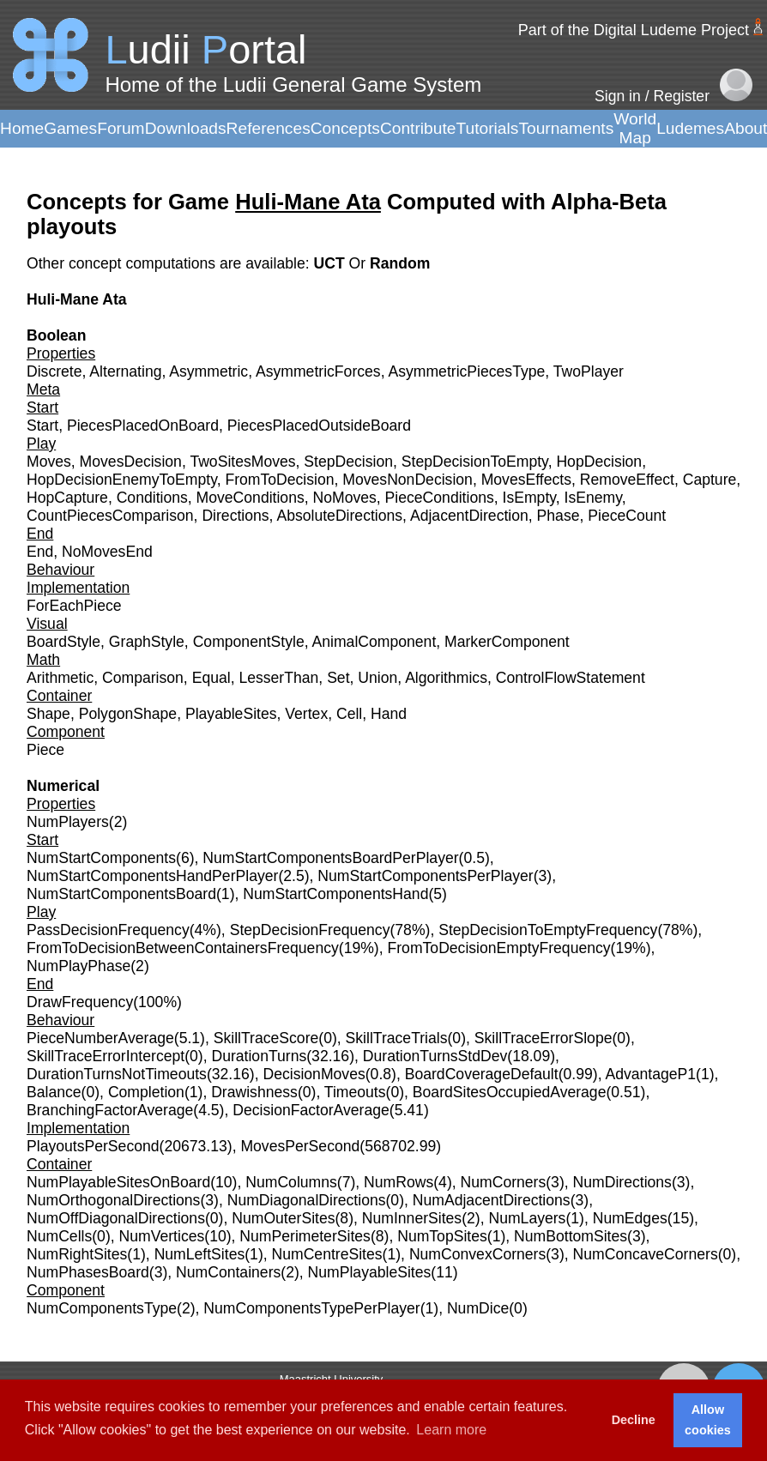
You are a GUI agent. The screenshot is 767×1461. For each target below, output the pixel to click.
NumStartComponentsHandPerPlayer (152, 875)
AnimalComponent (374, 641)
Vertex (306, 713)
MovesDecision (131, 461)
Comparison (143, 677)
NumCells (59, 1236)
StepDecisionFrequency (310, 930)
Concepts (345, 128)
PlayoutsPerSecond (93, 1146)
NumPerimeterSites (305, 1236)
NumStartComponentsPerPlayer (425, 875)
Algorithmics (446, 677)
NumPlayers (68, 821)
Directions (235, 515)
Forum (120, 128)
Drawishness (254, 1092)
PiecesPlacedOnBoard (143, 425)
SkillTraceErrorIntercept (105, 1056)
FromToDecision (279, 479)
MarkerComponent (507, 641)
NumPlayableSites (370, 1272)
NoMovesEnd (107, 551)
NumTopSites (442, 1236)
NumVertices (162, 1236)
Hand (389, 713)
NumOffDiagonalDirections (116, 1218)
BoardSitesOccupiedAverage (510, 1092)
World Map (634, 128)
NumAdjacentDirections (492, 1200)
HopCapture (67, 497)
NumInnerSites (412, 1218)
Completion (146, 1092)
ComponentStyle (249, 641)
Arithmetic (60, 677)
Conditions (152, 497)
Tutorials (487, 128)
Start (42, 425)
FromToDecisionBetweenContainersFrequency (183, 948)
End (40, 551)
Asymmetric (208, 371)
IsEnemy (593, 497)
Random (400, 263)
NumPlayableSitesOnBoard (118, 1182)
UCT (330, 263)
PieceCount (627, 515)
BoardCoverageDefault (482, 1074)
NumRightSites (77, 1254)
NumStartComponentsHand (335, 894)
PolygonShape (128, 713)
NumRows (398, 1182)
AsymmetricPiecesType (466, 371)
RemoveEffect (627, 479)
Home (22, 128)
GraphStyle (146, 641)
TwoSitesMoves (242, 461)
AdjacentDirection (469, 515)
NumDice (478, 1308)
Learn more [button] (451, 1429)
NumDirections (622, 1182)
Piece (45, 749)
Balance (54, 1092)
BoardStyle (63, 641)
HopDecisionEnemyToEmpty (122, 479)
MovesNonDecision (407, 479)
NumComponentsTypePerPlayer (311, 1308)
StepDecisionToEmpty (475, 461)
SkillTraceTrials (397, 1038)
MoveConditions (250, 497)
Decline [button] (633, 1420)
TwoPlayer (588, 371)
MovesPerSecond (299, 1146)
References (268, 128)
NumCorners (504, 1182)
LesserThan (278, 677)
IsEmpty (529, 497)
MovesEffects (526, 479)
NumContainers (228, 1272)
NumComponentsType (102, 1308)
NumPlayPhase (78, 966)
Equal (211, 677)
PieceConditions (439, 497)
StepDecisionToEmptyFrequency (547, 930)
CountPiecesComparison (110, 515)
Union (377, 677)
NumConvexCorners (477, 1254)
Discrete (54, 371)
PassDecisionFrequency (108, 930)
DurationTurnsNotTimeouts (117, 1074)
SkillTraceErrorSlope (543, 1038)
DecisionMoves (314, 1074)
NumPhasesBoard (88, 1272)
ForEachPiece (74, 605)
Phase (558, 515)
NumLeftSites (199, 1254)
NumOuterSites (283, 1218)
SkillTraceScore (266, 1038)
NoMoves (345, 497)
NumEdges (630, 1218)
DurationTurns (258, 1056)
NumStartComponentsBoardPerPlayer (330, 857)
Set (338, 677)
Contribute (418, 128)
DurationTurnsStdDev (435, 1056)
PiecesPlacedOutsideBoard (319, 425)
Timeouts (355, 1092)
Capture (710, 479)
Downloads (185, 128)
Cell (349, 713)
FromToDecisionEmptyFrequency (499, 948)
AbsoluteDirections (339, 515)
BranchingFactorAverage (110, 1110)
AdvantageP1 (650, 1074)
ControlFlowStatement (570, 677)
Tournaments (565, 128)
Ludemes (690, 128)
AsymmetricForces (318, 371)
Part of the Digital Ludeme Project (633, 30)
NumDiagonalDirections (306, 1200)
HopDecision (599, 461)
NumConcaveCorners (645, 1254)
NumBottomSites (570, 1236)
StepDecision (348, 461)
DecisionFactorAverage (311, 1110)
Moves (49, 461)
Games (70, 128)
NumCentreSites (327, 1254)
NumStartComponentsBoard (121, 894)
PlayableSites (231, 713)
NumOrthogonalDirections (113, 1200)
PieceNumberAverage (100, 1038)
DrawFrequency (80, 1002)
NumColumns (291, 1182)
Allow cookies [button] (708, 1420)
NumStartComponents (101, 857)
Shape (48, 713)
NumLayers (526, 1218)
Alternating (125, 371)
